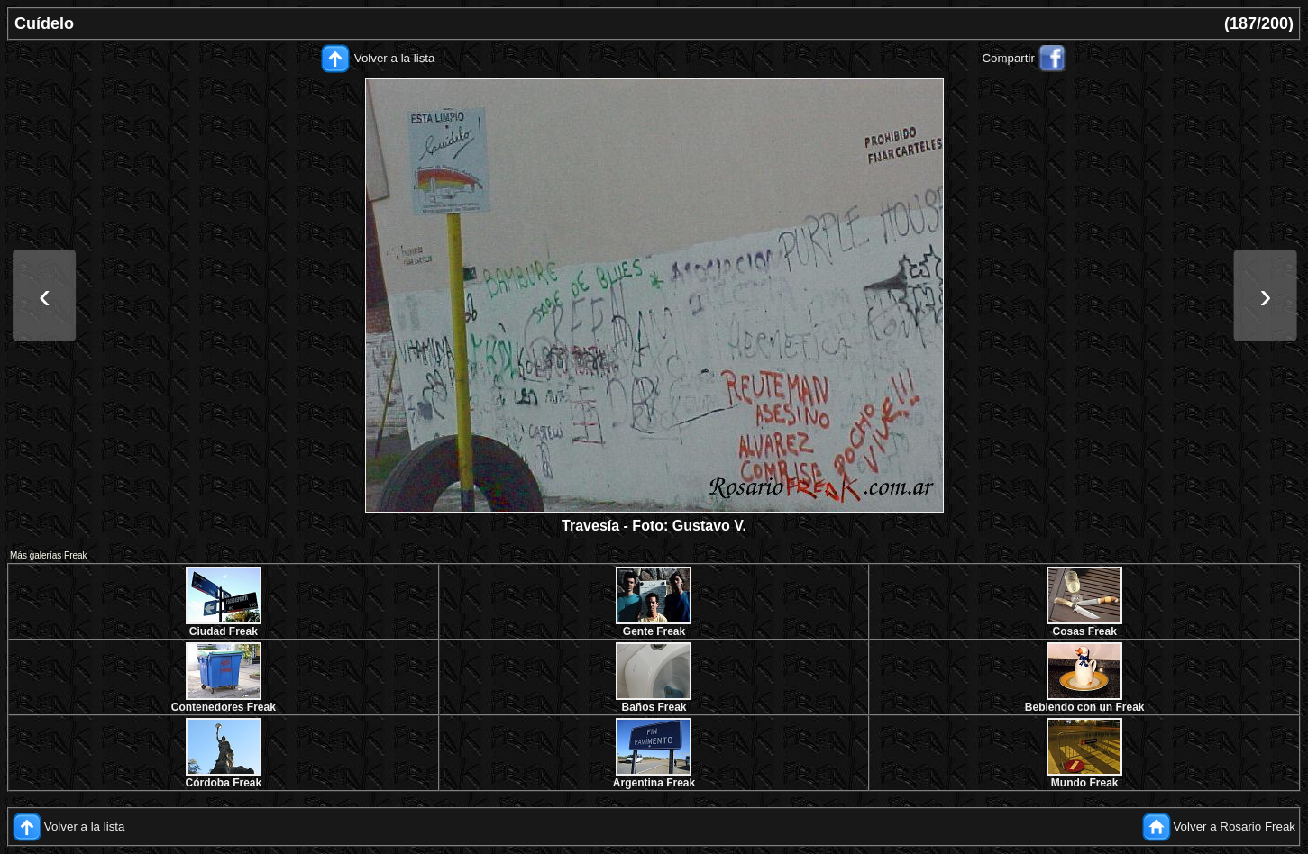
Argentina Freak (654, 783)
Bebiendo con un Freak (1085, 707)
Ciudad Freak (223, 631)
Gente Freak (654, 631)
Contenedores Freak (223, 707)
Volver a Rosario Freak (1234, 826)
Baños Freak (653, 707)
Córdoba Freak (223, 783)
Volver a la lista (394, 58)
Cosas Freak (1084, 631)
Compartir (1008, 58)
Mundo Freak (1085, 783)
